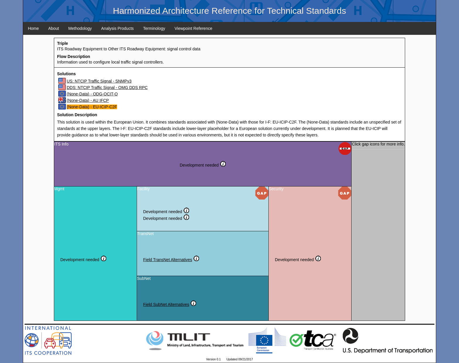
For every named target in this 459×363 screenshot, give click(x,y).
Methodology (80, 28)
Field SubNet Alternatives (166, 304)
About (53, 28)
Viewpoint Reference (193, 28)
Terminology (154, 28)
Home (33, 28)
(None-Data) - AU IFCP (88, 100)
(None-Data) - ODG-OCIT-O (92, 94)
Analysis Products (117, 28)
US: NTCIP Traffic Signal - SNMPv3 (99, 81)
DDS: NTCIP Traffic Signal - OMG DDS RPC (107, 87)
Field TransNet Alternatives (167, 259)
